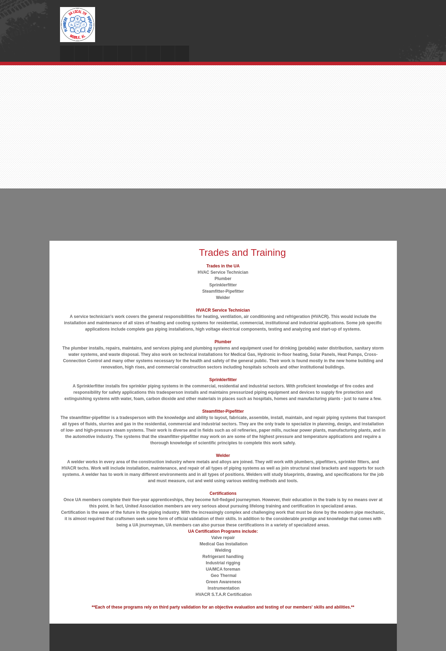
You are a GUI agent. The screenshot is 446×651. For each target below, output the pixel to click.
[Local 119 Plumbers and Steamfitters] (77, 24)
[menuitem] (67, 54)
